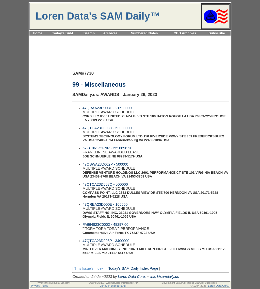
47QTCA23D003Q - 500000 (105, 184)
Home (37, 33)
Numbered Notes (144, 33)
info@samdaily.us (164, 277)
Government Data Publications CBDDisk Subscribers (189, 283)
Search (89, 33)
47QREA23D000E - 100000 (105, 204)
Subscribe (217, 33)
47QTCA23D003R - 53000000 (107, 128)
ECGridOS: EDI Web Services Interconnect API (113, 283)
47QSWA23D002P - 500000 (105, 164)
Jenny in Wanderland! (113, 285)
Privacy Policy (39, 285)
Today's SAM (62, 33)
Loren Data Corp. (132, 277)
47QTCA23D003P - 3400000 (106, 241)
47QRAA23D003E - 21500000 (107, 108)
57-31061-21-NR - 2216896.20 (107, 148)
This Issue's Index (88, 268)
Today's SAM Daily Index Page (133, 268)
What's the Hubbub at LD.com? (54, 283)
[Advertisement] (130, 38)
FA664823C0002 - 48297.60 (105, 224)
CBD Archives (185, 33)
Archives (110, 33)
